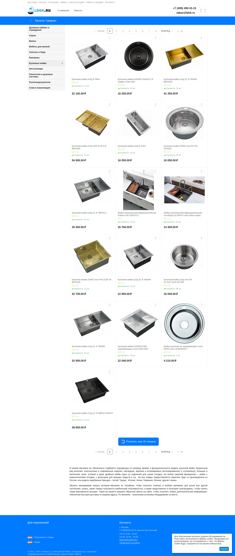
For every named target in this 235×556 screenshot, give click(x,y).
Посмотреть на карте (129, 543)
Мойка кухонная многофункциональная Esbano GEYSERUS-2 (137, 214)
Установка (53, 2)
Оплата (42, 2)
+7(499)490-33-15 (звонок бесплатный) (138, 530)
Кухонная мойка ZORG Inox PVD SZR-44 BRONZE (91, 280)
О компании (63, 10)
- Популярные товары (41, 537)
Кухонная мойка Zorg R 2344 (132, 146)
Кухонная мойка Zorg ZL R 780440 (88, 346)
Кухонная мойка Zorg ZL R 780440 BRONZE (180, 80)
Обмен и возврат (95, 2)
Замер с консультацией (72, 2)
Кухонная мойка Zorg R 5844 (86, 79)
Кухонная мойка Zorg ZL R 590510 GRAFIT (92, 413)
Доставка (32, 2)
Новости (78, 10)
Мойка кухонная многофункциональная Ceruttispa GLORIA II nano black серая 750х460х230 (183, 214)
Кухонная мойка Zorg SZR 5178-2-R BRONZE (89, 147)
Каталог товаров (45, 20)
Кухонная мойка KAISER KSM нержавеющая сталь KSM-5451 (133, 347)
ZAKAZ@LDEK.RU (128, 540)
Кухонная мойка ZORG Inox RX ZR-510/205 (181, 147)
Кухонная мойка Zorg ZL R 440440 (134, 279)
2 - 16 (180, 31)
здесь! (78, 554)
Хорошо (224, 549)
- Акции (34, 542)
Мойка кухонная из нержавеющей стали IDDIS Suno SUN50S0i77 (183, 347)
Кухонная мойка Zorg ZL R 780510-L (89, 213)
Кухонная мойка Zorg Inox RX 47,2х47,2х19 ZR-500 (178, 280)
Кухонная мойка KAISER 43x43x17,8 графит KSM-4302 (135, 80)
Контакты (110, 2)
